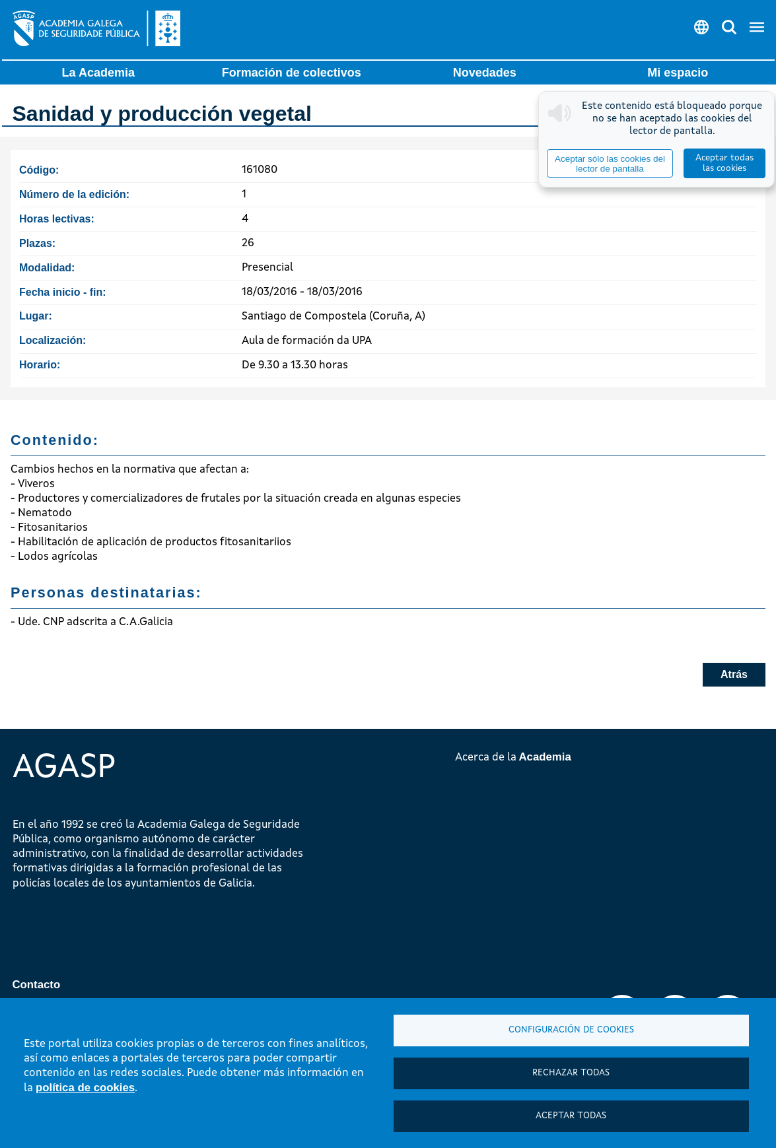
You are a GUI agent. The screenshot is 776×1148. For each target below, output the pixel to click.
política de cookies (85, 1087)
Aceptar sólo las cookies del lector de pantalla (610, 164)
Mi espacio (677, 72)
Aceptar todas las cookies (724, 163)
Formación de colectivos (291, 72)
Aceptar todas (571, 1116)
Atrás (734, 674)
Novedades (484, 72)
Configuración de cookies (571, 1030)
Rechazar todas (571, 1073)
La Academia (98, 72)
